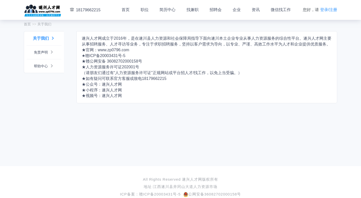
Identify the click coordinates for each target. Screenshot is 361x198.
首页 (126, 10)
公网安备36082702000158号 (212, 194)
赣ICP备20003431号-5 (160, 194)
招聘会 (216, 10)
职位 (145, 10)
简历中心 (167, 10)
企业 (237, 10)
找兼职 (193, 10)
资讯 (256, 10)
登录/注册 (328, 10)
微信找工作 (281, 10)
